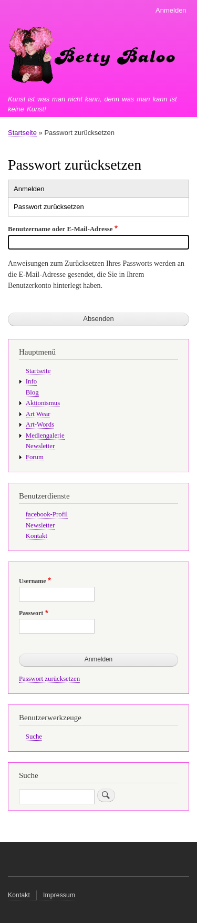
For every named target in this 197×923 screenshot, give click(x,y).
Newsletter (40, 446)
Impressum (59, 895)
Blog (32, 392)
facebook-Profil (47, 514)
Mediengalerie (45, 435)
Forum (35, 457)
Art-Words (40, 424)
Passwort (31, 613)
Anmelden (170, 10)
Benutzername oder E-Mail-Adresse (60, 229)
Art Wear (38, 414)
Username (32, 581)
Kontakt (36, 536)
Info (31, 381)
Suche (34, 736)
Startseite (22, 133)
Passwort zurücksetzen (49, 207)
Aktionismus (43, 403)
